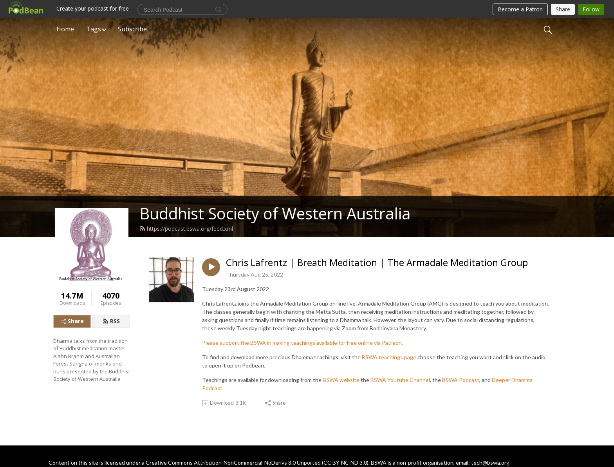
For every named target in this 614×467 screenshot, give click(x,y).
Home (65, 29)
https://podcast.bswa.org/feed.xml (186, 228)
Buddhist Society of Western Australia (275, 213)
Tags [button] (93, 29)
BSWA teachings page (389, 357)
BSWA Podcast (460, 379)
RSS (111, 321)
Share (72, 321)
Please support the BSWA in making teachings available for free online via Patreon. (302, 342)
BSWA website (341, 379)
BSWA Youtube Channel (400, 379)
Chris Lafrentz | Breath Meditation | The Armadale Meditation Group (377, 262)
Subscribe (132, 29)
